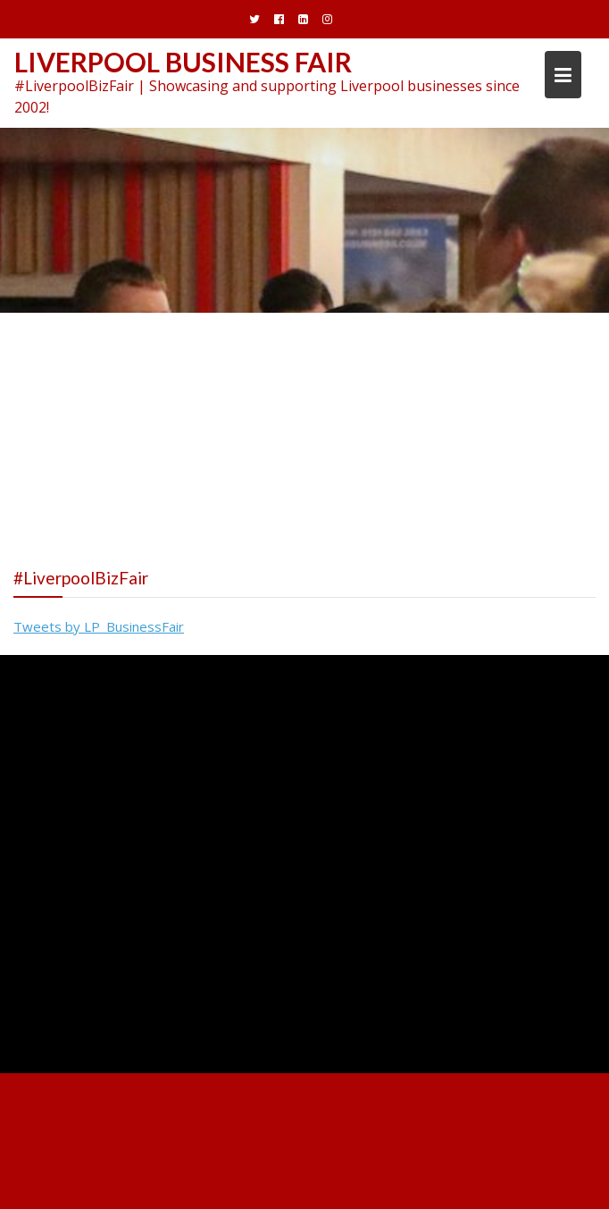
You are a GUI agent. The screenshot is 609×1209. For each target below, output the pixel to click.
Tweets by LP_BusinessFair (98, 626)
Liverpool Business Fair (183, 62)
